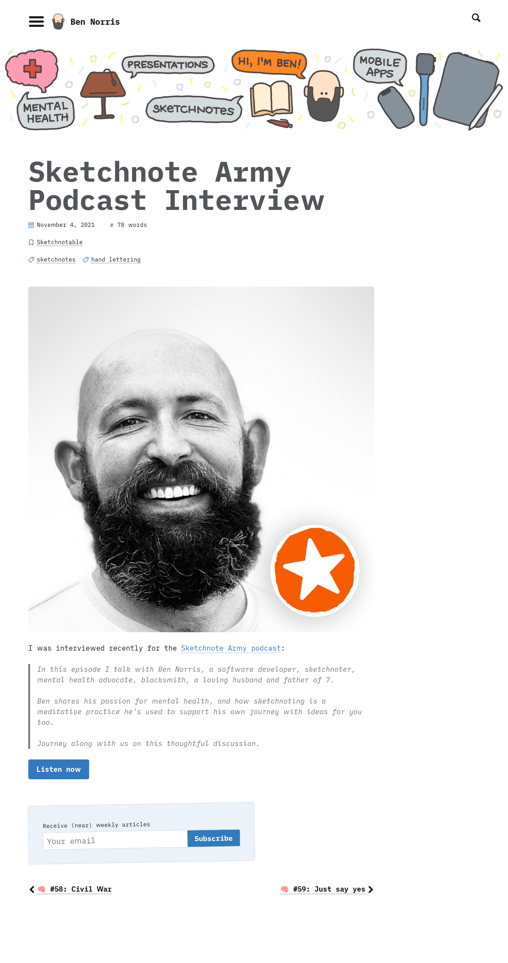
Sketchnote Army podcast (231, 648)
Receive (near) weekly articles (96, 824)
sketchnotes (56, 259)
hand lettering (116, 259)
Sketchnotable (60, 242)
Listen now (58, 769)
